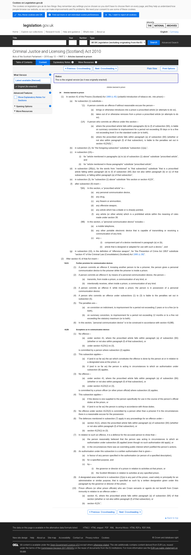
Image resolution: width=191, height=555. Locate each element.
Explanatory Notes (61, 62)
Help (32, 537)
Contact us (78, 537)
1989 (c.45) (111, 97)
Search (153, 42)
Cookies (105, 537)
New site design (20, 537)
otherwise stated (101, 545)
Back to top (172, 518)
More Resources (86, 62)
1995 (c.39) (138, 254)
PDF (107, 527)
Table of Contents (24, 62)
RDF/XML (146, 527)
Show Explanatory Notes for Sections (31, 99)
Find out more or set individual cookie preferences (75, 15)
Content (43, 62)
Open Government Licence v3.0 (65, 545)
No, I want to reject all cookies (122, 15)
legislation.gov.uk (33, 24)
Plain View (152, 68)
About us (41, 537)
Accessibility (64, 537)
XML (112, 527)
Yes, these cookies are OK (30, 15)
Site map (52, 537)
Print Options (168, 68)
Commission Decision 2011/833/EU (57, 548)
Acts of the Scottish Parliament (27, 56)
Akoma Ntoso (122, 527)
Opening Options (23, 106)
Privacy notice (92, 537)
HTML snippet (97, 527)
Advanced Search (170, 42)
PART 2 (61, 56)
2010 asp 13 (50, 56)
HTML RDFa (135, 527)
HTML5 (86, 527)
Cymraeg (174, 32)
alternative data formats (60, 527)
